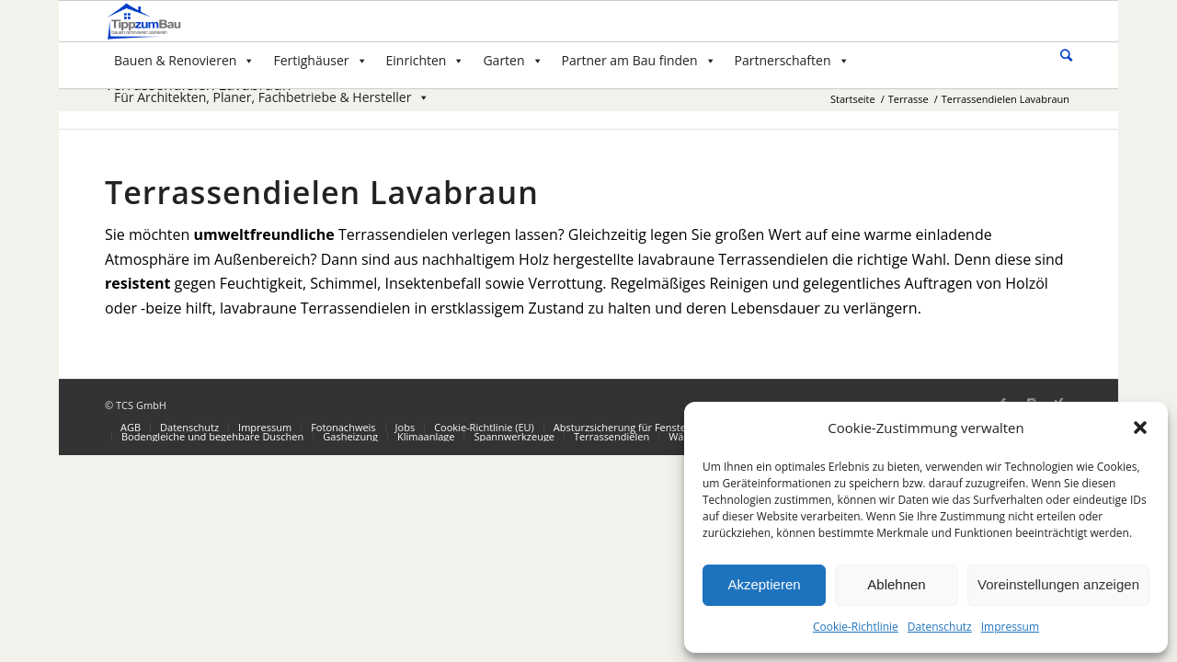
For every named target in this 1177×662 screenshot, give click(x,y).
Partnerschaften (792, 60)
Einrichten (425, 60)
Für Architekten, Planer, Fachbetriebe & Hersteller (271, 97)
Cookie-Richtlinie (855, 626)
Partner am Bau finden (639, 60)
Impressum (1010, 626)
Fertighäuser (320, 60)
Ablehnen (896, 584)
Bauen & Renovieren (184, 60)
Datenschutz (940, 626)
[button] (1140, 427)
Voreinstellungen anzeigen (1058, 584)
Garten (513, 60)
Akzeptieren (763, 584)
